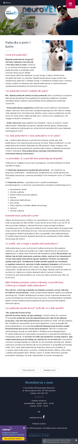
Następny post (50, 370)
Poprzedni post (28, 370)
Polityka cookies (39, 424)
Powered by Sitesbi (39, 436)
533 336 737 (42, 393)
